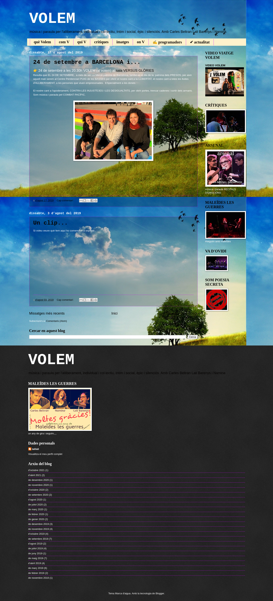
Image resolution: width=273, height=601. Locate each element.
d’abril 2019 (34, 563)
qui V (81, 42)
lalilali (35, 449)
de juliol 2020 (35, 504)
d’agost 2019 (35, 543)
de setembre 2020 (38, 494)
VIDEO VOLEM (215, 65)
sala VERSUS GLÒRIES (135, 70)
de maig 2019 (35, 558)
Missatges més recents (47, 313)
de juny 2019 (35, 553)
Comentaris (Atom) (56, 321)
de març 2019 (35, 568)
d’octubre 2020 (36, 489)
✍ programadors (167, 42)
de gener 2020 (36, 519)
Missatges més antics (180, 313)
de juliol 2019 (35, 548)
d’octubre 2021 (36, 470)
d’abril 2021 (34, 475)
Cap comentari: (65, 200)
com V (64, 42)
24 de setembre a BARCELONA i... (87, 62)
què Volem (42, 42)
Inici (114, 313)
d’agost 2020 (35, 499)
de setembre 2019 (38, 538)
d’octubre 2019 (36, 533)
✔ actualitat (200, 42)
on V (140, 42)
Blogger (160, 593)
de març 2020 (35, 509)
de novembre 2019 (38, 529)
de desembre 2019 (38, 524)
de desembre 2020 (38, 480)
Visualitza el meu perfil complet (45, 454)
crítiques (101, 42)
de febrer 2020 (36, 514)
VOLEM (52, 18)
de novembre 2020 (38, 485)
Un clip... (50, 223)
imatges (122, 42)
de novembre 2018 (38, 577)
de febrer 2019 (36, 573)
